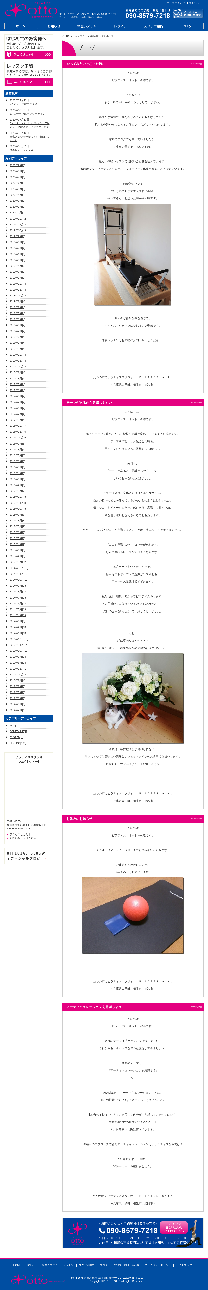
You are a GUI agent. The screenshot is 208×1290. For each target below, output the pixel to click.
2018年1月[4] (17, 348)
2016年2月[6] (17, 485)
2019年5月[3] (17, 260)
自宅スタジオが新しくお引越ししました (29, 138)
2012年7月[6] (17, 692)
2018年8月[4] (17, 307)
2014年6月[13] (18, 603)
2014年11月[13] (19, 573)
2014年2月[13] (18, 627)
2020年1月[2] (17, 212)
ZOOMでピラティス (21, 149)
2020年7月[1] (17, 177)
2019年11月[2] (18, 224)
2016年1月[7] (17, 490)
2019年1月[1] (17, 277)
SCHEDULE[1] (18, 731)
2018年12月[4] (18, 283)
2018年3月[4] (17, 336)
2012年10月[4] (18, 674)
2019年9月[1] (17, 236)
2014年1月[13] (18, 633)
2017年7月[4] (17, 384)
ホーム (21, 26)
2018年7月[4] (17, 313)
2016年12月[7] (18, 425)
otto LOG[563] (18, 743)
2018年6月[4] (17, 319)
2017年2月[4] (17, 414)
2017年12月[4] (18, 354)
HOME (17, 1265)
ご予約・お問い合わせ (126, 1265)
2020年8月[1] (17, 171)
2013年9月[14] (18, 656)
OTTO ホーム (69, 36)
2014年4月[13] (18, 615)
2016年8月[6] (17, 449)
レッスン (120, 26)
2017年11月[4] (18, 360)
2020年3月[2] (17, 200)
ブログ (187, 26)
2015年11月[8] (18, 502)
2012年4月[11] (18, 710)
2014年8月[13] (18, 591)
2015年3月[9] (17, 550)
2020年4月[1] (17, 194)
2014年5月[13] (18, 609)
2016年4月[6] (17, 473)
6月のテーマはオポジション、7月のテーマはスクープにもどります (29, 125)
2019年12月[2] (18, 218)
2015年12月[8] (18, 496)
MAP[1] (14, 725)
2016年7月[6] (17, 455)
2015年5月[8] (17, 538)
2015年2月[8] (17, 556)
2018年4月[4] (17, 331)
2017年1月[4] (17, 419)
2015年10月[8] (18, 508)
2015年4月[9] (17, 544)
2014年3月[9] (17, 621)
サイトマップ (195, 3)
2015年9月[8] (17, 514)
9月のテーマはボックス (23, 104)
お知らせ (54, 26)
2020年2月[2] (17, 206)
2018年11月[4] (18, 289)
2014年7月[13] (18, 597)
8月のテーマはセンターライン (27, 113)
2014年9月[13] (18, 585)
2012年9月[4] (17, 680)
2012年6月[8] (17, 698)
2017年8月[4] (17, 378)
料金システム (87, 26)
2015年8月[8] (17, 520)
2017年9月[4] (17, 372)
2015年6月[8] (17, 532)
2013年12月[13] (19, 639)
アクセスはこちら (20, 834)
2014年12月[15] (19, 568)
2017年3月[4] (17, 408)
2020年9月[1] (17, 165)
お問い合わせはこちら (23, 838)
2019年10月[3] (18, 230)
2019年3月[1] (17, 271)
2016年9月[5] (17, 443)
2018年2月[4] (17, 342)
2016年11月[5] (18, 431)
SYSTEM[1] (16, 737)
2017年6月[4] (17, 390)
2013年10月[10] (19, 650)
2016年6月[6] (17, 461)
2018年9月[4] (17, 301)
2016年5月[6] (17, 467)
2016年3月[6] (17, 479)
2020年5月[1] (17, 189)
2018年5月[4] (17, 325)
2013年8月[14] (18, 662)
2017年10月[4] (18, 366)
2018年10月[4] (18, 295)
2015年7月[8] (17, 526)
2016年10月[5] (18, 437)
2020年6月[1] (17, 182)
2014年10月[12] (19, 579)
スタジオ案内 (153, 26)
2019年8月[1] (17, 242)
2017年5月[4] (17, 396)
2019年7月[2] (17, 248)
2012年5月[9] (17, 704)
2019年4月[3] (17, 265)
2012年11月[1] (18, 668)
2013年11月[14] (19, 644)
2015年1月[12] (18, 561)
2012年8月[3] (17, 686)
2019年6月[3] (17, 254)
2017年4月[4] (17, 402)
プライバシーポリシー (175, 3)
